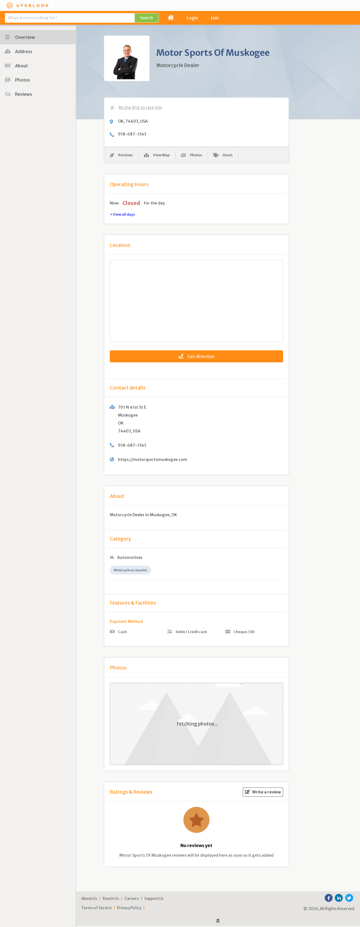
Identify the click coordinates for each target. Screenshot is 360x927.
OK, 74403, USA (133, 121)
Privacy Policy (129, 909)
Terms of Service (96, 909)
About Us (89, 899)
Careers (132, 899)
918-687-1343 (132, 134)
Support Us (154, 899)
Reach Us (111, 899)
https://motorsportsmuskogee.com (152, 460)
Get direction (196, 357)
